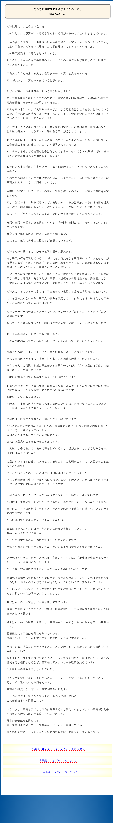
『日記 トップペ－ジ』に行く (58, 760)
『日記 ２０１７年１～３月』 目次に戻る (58, 748)
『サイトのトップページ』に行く (58, 772)
